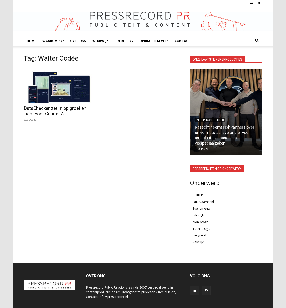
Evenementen (202, 208)
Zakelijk (198, 242)
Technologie (201, 228)
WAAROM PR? (53, 41)
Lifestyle (199, 215)
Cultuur (198, 195)
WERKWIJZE (101, 41)
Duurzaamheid (203, 202)
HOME (31, 41)
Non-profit (200, 222)
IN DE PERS (124, 41)
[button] (257, 41)
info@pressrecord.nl (113, 297)
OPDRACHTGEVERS (153, 41)
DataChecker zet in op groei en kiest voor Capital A (55, 110)
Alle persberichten (210, 120)
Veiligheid (199, 235)
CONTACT (182, 41)
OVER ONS (78, 41)
